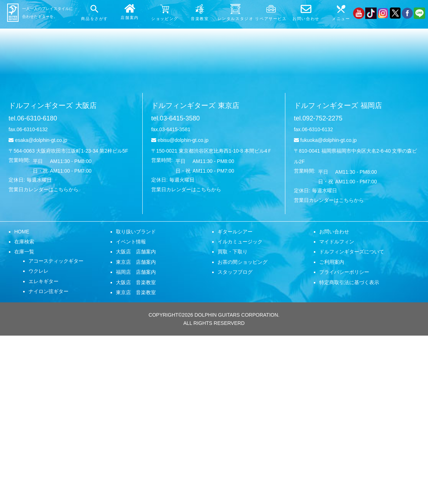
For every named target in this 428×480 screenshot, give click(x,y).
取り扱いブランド (136, 231)
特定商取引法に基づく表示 (349, 282)
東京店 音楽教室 (136, 292)
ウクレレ (39, 271)
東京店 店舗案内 (136, 262)
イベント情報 (131, 241)
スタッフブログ (235, 272)
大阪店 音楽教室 (136, 282)
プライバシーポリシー (344, 272)
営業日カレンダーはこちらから (43, 189)
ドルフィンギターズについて (351, 251)
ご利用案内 (331, 262)
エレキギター (43, 281)
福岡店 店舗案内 (136, 272)
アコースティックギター (56, 261)
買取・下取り (233, 251)
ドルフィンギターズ (53, 105)
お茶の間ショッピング (243, 262)
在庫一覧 (24, 251)
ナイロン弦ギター (48, 291)
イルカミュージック (240, 241)
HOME (21, 231)
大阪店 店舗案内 (136, 251)
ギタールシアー (235, 231)
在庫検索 (24, 241)
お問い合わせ (334, 231)
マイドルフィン (336, 241)
